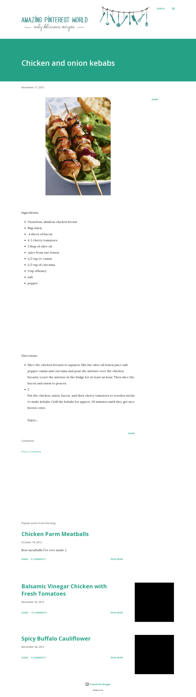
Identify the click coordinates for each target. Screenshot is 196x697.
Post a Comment (31, 451)
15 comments (39, 612)
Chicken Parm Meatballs (55, 534)
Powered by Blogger (98, 684)
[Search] (161, 8)
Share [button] (155, 99)
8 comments (38, 559)
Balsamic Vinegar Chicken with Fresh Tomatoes (64, 589)
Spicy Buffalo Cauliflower (56, 638)
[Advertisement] (78, 323)
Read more (117, 559)
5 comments (38, 657)
